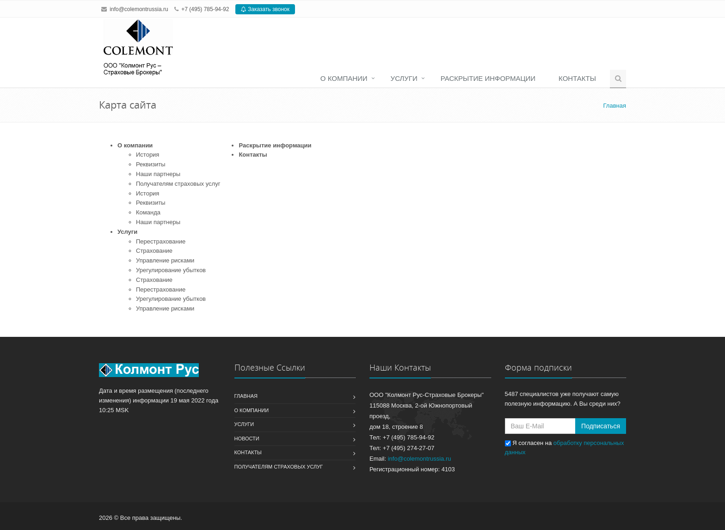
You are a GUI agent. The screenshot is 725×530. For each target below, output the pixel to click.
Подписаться (600, 426)
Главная (246, 396)
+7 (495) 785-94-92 (205, 9)
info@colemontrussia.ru (139, 9)
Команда (148, 212)
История (147, 154)
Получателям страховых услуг (178, 183)
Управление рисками (165, 260)
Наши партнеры (158, 174)
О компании (344, 78)
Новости (246, 438)
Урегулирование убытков (171, 270)
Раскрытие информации (488, 78)
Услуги (404, 78)
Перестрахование (160, 241)
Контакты (577, 78)
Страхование (154, 250)
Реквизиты (151, 164)
